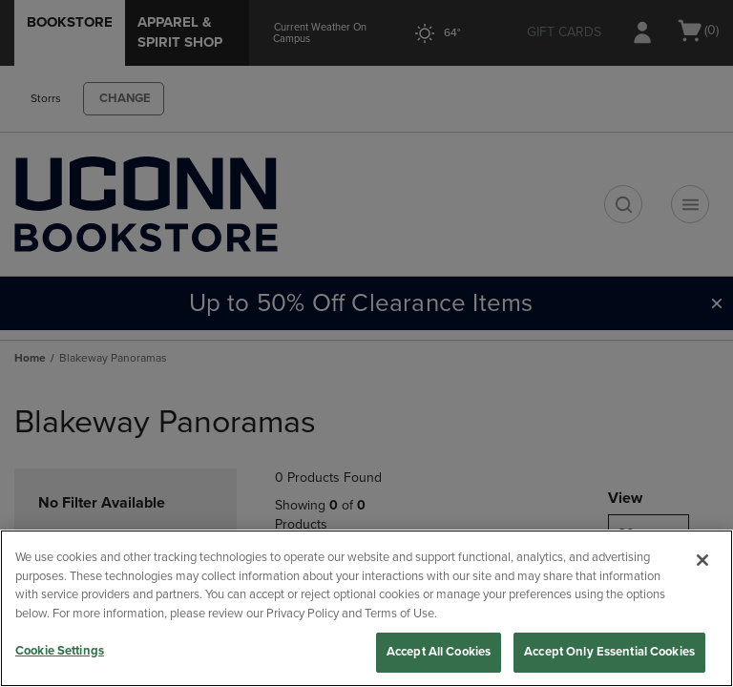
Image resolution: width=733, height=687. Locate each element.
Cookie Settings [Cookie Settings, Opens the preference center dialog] (59, 650)
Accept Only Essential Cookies (609, 651)
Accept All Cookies (439, 651)
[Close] (702, 560)
